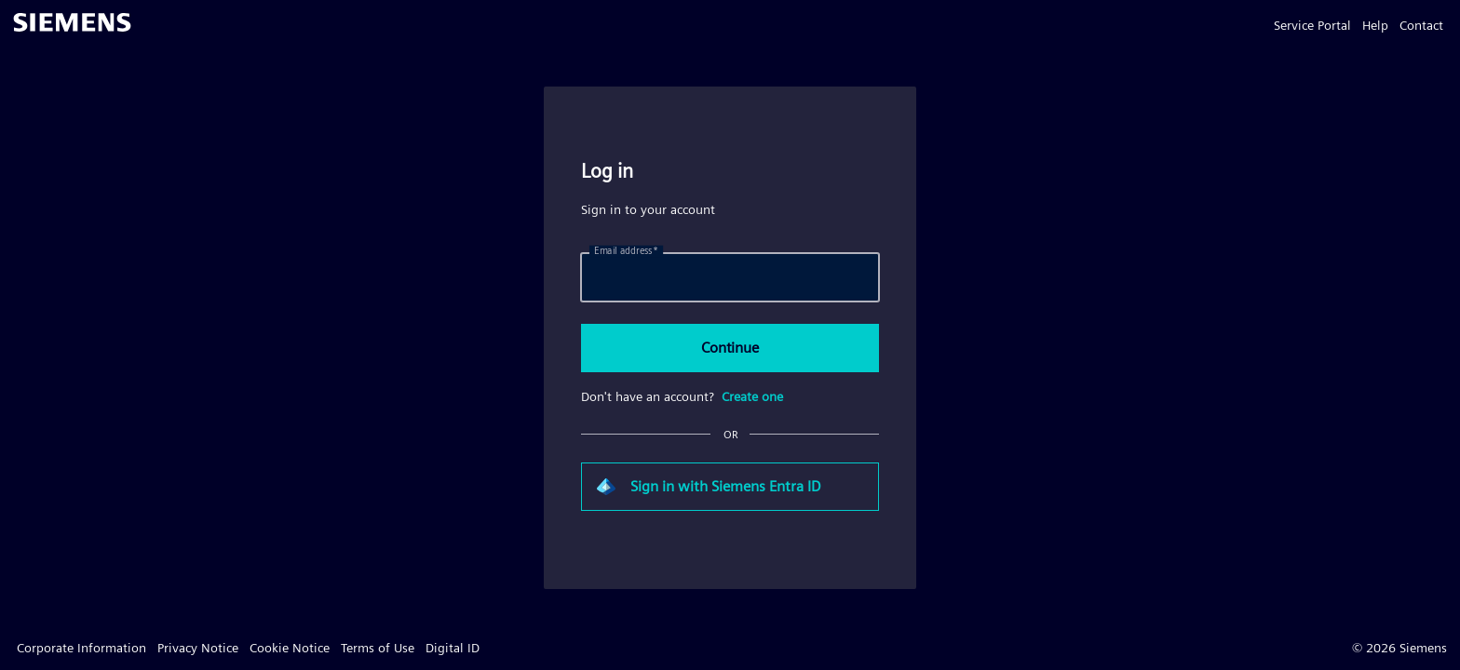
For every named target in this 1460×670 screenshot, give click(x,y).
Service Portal (1312, 25)
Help (1375, 25)
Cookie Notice (290, 647)
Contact (1421, 25)
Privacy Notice (197, 647)
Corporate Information (81, 647)
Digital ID (453, 647)
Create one (752, 396)
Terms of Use (377, 647)
